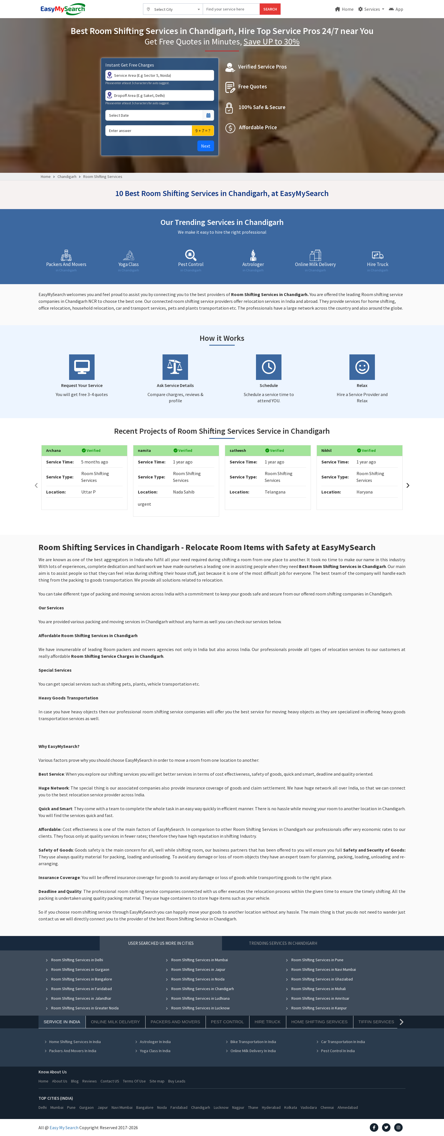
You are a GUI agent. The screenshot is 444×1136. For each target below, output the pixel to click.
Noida (162, 1107)
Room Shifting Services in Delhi (74, 959)
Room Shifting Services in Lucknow (197, 1008)
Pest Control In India (335, 1050)
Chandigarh (66, 176)
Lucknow (221, 1107)
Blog (75, 1081)
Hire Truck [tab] (267, 1021)
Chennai (327, 1107)
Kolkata (290, 1107)
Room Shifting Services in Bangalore (78, 979)
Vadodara (309, 1107)
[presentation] (36, 485)
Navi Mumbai (122, 1107)
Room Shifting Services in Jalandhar (78, 998)
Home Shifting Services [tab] (319, 1021)
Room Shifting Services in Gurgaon (77, 969)
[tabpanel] (222, 1009)
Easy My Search (64, 1127)
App (396, 9)
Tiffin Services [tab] (376, 1021)
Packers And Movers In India (70, 1050)
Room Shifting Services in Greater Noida (82, 1008)
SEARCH (270, 9)
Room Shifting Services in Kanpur (316, 1008)
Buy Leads (176, 1081)
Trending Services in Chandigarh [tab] (283, 943)
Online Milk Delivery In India (250, 1050)
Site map (157, 1081)
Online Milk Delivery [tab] (115, 1021)
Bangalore (144, 1107)
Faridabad (178, 1107)
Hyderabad (271, 1107)
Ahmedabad (348, 1107)
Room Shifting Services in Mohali (315, 988)
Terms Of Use (134, 1081)
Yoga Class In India (152, 1050)
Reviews (89, 1081)
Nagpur (238, 1107)
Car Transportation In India (340, 1041)
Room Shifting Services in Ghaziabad (319, 979)
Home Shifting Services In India (72, 1041)
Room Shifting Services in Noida (195, 979)
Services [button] (369, 9)
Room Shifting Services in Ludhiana (197, 998)
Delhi (43, 1107)
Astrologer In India (153, 1041)
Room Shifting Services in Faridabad (78, 988)
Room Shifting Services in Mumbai (196, 959)
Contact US (110, 1081)
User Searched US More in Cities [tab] (161, 943)
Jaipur (102, 1107)
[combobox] (173, 9)
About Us (59, 1081)
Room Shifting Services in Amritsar (317, 998)
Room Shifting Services (102, 176)
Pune (71, 1107)
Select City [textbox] (163, 9)
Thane (253, 1107)
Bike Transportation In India (250, 1041)
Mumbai (56, 1107)
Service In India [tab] (62, 1021)
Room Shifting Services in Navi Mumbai (320, 969)
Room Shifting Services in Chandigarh (199, 988)
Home (344, 9)
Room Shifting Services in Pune (314, 959)
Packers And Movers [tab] (175, 1021)
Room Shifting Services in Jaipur (195, 969)
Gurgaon (86, 1107)
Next (205, 146)
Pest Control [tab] (227, 1021)
